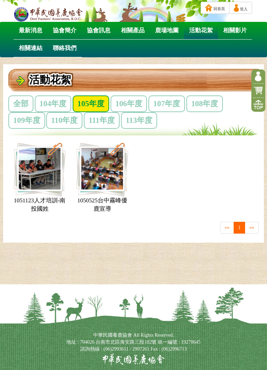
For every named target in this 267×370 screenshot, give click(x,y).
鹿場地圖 (167, 30)
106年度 (129, 103)
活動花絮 (201, 30)
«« (227, 227)
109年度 (26, 120)
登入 (241, 8)
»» (251, 227)
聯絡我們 (64, 48)
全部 (21, 103)
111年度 (102, 120)
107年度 (166, 103)
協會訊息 (99, 30)
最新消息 (30, 30)
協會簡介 (64, 30)
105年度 (91, 103)
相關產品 (133, 30)
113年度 (139, 120)
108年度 (204, 103)
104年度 (53, 103)
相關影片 (235, 30)
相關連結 (30, 48)
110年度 (64, 120)
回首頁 (215, 7)
